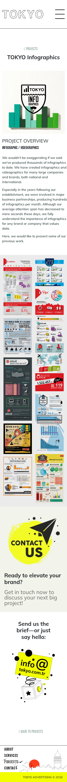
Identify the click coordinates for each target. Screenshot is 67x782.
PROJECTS (31, 49)
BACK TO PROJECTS (30, 731)
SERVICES (11, 755)
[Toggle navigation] (59, 14)
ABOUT (9, 749)
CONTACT (10, 768)
